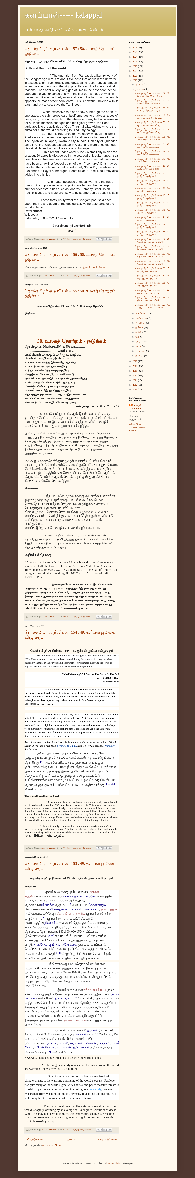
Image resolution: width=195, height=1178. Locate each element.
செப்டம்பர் (141, 318)
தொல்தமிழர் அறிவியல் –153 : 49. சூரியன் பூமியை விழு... (152, 123)
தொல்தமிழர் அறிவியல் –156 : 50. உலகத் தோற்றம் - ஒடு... (152, 101)
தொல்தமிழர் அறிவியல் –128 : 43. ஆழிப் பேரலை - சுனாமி (152, 306)
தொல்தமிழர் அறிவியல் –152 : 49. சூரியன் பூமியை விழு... (152, 131)
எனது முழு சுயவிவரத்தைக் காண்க (137, 427)
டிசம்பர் (139, 84)
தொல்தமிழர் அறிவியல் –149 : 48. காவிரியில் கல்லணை (152, 152)
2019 (135, 80)
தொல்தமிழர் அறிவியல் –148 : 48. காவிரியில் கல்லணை (152, 160)
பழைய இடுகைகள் (108, 1139)
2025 (135, 52)
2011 (135, 389)
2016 (135, 371)
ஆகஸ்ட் (140, 323)
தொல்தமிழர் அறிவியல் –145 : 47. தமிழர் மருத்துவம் (152, 182)
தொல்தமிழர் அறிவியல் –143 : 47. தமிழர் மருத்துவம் (152, 196)
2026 (135, 47)
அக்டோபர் (141, 313)
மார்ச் (138, 346)
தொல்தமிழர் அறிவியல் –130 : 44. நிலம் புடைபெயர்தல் (152, 291)
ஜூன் (138, 332)
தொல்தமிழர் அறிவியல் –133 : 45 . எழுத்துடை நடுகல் (152, 269)
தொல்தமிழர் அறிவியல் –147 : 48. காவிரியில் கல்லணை (152, 167)
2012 (135, 385)
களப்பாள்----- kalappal (63, 14)
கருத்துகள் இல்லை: (82, 239)
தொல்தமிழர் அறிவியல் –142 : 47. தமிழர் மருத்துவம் (152, 204)
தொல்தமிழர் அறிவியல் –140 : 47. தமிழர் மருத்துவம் (152, 218)
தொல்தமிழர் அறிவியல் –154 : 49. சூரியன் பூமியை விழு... (152, 116)
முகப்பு (71, 1139)
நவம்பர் (139, 89)
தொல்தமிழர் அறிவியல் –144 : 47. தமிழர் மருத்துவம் (152, 189)
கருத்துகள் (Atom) (51, 1145)
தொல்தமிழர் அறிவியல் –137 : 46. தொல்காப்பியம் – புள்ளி (152, 240)
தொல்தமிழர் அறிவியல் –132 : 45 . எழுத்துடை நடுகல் (152, 277)
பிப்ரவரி (140, 351)
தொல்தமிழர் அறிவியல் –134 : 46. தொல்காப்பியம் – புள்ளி (152, 262)
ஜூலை (139, 327)
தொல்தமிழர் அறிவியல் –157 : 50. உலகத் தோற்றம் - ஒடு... (152, 94)
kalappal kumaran (137, 407)
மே (137, 337)
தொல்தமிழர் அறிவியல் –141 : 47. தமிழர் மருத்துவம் (152, 211)
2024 (135, 57)
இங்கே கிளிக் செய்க (95, 267)
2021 (135, 71)
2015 (135, 375)
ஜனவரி (139, 355)
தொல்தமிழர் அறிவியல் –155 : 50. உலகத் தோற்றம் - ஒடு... (152, 109)
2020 (135, 76)
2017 (135, 366)
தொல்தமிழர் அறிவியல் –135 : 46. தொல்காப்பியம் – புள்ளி (152, 255)
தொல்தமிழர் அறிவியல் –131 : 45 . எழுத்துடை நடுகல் (152, 284)
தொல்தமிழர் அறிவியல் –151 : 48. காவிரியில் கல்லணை (152, 138)
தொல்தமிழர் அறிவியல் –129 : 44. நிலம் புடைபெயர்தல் (152, 299)
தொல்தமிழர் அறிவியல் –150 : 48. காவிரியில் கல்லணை (152, 145)
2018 (135, 361)
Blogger (118, 1163)
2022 (135, 66)
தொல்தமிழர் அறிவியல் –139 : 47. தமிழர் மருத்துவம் (152, 226)
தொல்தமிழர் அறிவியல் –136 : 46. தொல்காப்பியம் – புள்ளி (152, 248)
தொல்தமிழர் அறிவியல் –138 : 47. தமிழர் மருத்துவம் (152, 233)
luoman (109, 1163)
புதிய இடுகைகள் (34, 1139)
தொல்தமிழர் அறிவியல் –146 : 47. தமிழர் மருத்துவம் (152, 175)
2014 (135, 380)
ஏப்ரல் (139, 341)
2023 (135, 61)
